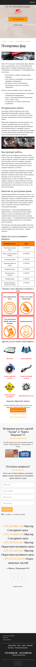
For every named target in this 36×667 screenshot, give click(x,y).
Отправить (7, 509)
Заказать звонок (18, 25)
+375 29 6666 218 (13, 526)
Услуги (5, 645)
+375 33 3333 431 (13, 550)
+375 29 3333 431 (13, 542)
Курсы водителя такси (21, 647)
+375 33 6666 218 (13, 534)
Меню (32, 2)
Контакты (11, 647)
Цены (18, 645)
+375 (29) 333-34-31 (18, 413)
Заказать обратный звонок (18, 655)
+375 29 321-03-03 (14, 558)
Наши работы (12, 645)
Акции (24, 645)
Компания (30, 645)
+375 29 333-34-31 (18, 19)
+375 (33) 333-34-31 (18, 417)
